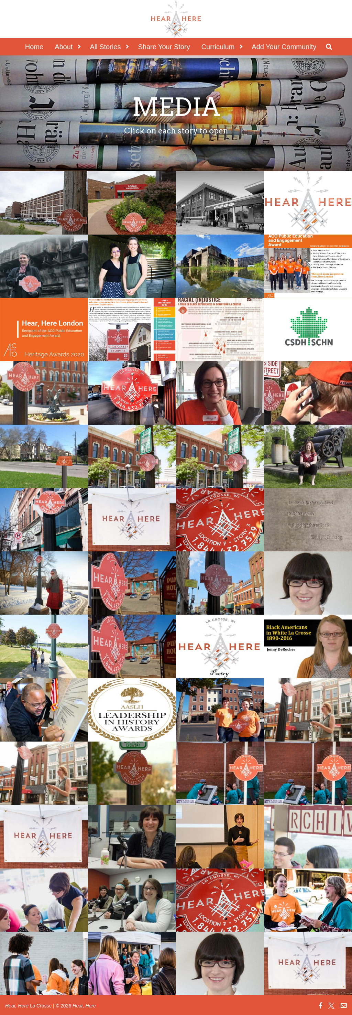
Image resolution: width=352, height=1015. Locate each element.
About (64, 47)
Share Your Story (164, 47)
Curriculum (218, 47)
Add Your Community (284, 47)
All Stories (105, 47)
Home (34, 47)
